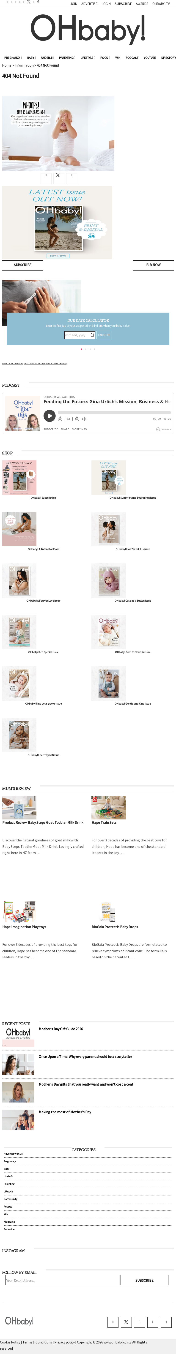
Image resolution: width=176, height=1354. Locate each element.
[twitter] (27, 1)
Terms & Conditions (37, 1342)
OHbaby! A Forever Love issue (43, 600)
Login (106, 4)
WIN (117, 58)
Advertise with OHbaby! (12, 363)
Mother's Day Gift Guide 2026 (61, 1029)
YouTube (150, 58)
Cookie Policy (10, 1342)
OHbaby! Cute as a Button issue (133, 600)
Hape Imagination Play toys (24, 926)
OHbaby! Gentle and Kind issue (133, 703)
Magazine (9, 1221)
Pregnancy (13, 58)
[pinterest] (152, 1322)
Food (105, 58)
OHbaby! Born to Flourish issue (132, 652)
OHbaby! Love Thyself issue (43, 755)
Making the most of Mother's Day (65, 1112)
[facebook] (112, 1322)
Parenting (67, 58)
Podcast (132, 58)
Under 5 (47, 58)
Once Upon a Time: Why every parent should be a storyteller (85, 1056)
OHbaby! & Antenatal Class (43, 549)
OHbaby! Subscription (43, 497)
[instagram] (139, 1322)
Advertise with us (13, 1153)
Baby (31, 58)
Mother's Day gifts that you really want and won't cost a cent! (86, 1084)
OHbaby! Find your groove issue (43, 703)
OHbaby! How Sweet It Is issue (133, 549)
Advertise (89, 4)
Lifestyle (88, 58)
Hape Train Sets (104, 822)
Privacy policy (64, 1342)
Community (10, 1199)
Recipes (8, 1206)
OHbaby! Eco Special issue (43, 652)
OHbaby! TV (161, 4)
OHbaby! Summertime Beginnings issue (133, 497)
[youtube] (166, 1322)
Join (73, 4)
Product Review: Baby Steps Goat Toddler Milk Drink (42, 822)
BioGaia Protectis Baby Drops (115, 926)
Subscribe (123, 4)
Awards (142, 4)
